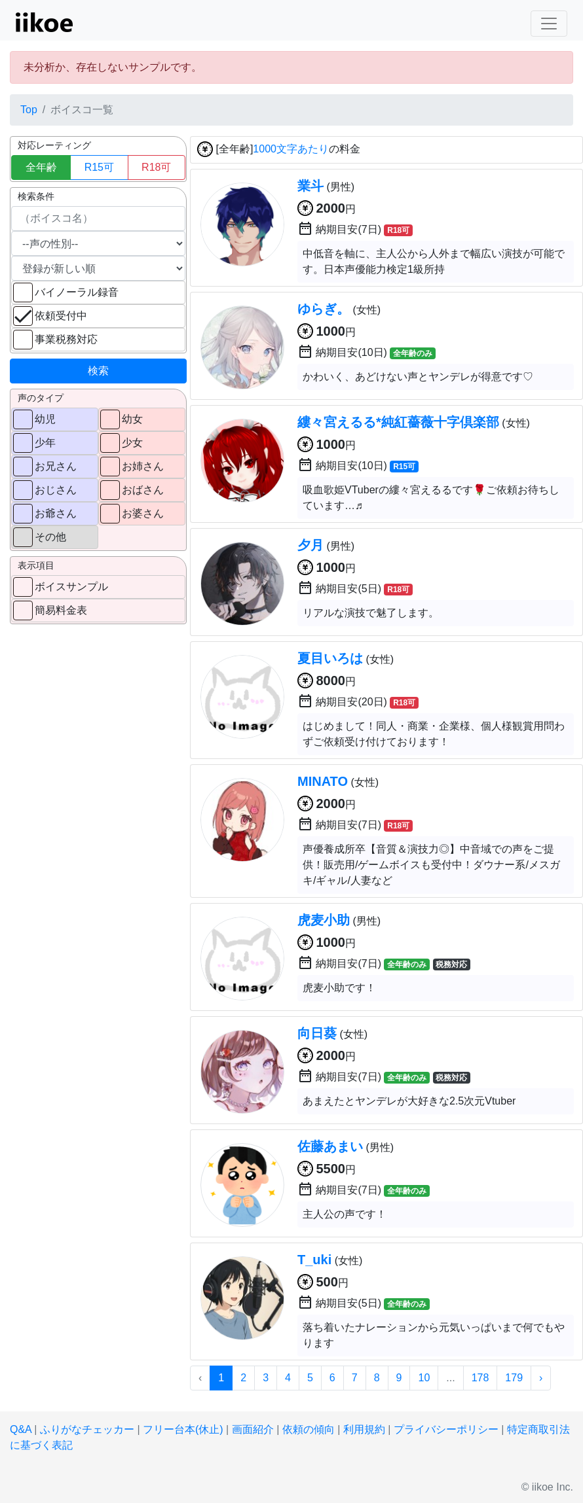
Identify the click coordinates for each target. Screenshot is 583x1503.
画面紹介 (253, 1429)
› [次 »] (540, 1377)
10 (424, 1377)
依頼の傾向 (308, 1429)
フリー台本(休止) (183, 1429)
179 (514, 1377)
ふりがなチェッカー (87, 1429)
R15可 (99, 167)
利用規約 (364, 1429)
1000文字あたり (291, 149)
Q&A (20, 1429)
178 (480, 1377)
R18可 (156, 167)
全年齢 (41, 167)
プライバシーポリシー (446, 1429)
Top (28, 109)
